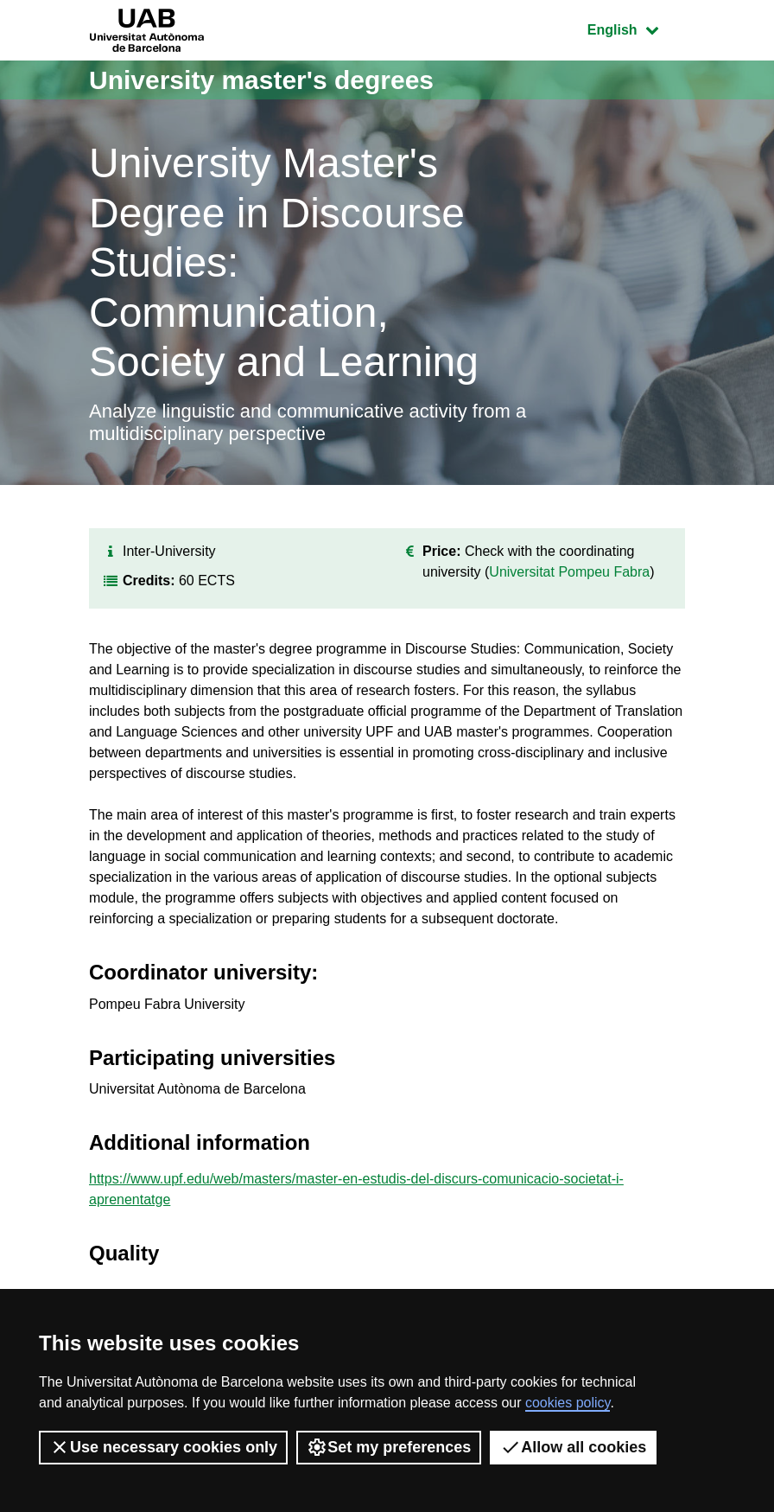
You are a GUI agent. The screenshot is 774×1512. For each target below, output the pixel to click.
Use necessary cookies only (163, 1447)
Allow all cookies (573, 1447)
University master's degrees (261, 80)
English (636, 28)
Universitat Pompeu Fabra (569, 572)
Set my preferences (389, 1447)
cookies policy (567, 1402)
